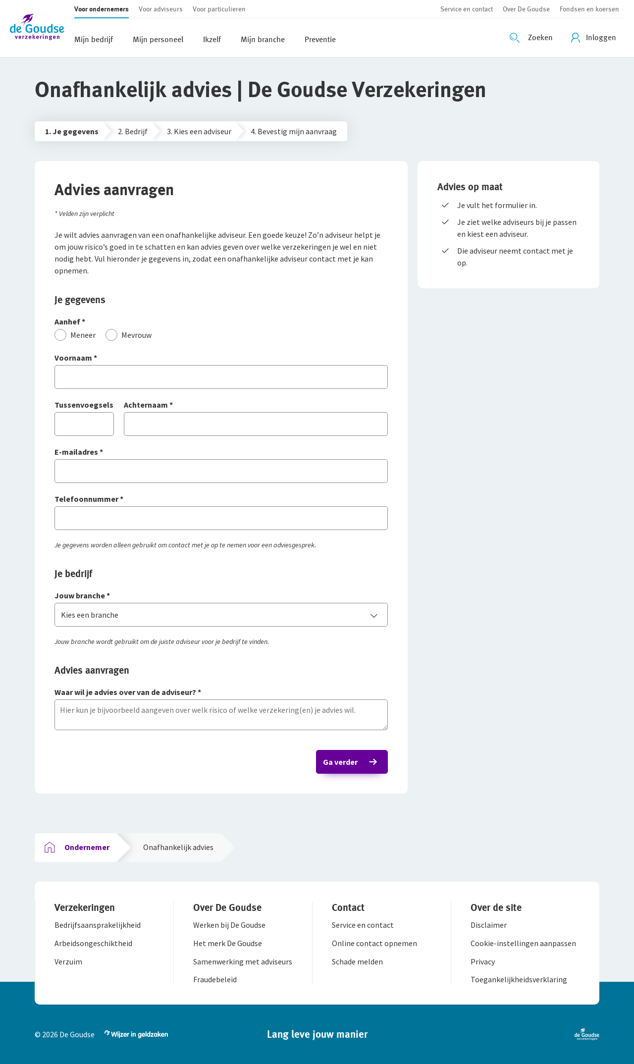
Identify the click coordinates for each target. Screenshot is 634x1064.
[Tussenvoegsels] (84, 405)
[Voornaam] (221, 358)
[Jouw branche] (221, 596)
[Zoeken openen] (532, 38)
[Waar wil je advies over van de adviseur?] (221, 692)
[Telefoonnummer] (221, 499)
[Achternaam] (256, 405)
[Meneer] (75, 335)
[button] (42, 28)
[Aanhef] (221, 322)
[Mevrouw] (129, 335)
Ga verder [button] (340, 762)
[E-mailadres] (221, 452)
